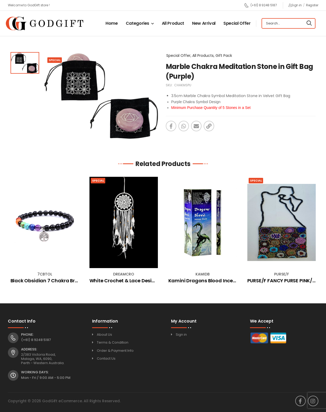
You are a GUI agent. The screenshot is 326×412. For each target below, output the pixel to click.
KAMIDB (202, 274)
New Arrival (203, 23)
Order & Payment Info (115, 350)
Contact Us (106, 358)
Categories (137, 23)
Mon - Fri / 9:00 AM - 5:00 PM (46, 377)
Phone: (27, 335)
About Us (104, 334)
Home (112, 23)
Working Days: (35, 372)
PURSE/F (281, 274)
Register (312, 5)
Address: (29, 349)
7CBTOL (44, 274)
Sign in (295, 5)
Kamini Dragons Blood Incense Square (214, 280)
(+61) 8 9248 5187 (260, 5)
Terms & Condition (112, 342)
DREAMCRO (123, 274)
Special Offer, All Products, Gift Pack (199, 55)
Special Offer (236, 23)
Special (98, 180)
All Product (173, 23)
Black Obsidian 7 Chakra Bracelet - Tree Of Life (66, 280)
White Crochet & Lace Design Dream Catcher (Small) (152, 280)
